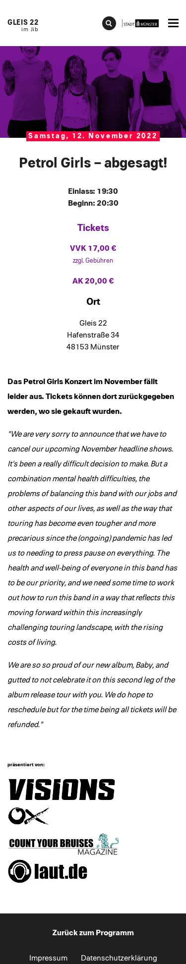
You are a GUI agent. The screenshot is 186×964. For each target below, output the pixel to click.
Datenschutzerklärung (119, 958)
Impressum (48, 958)
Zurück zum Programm (93, 933)
